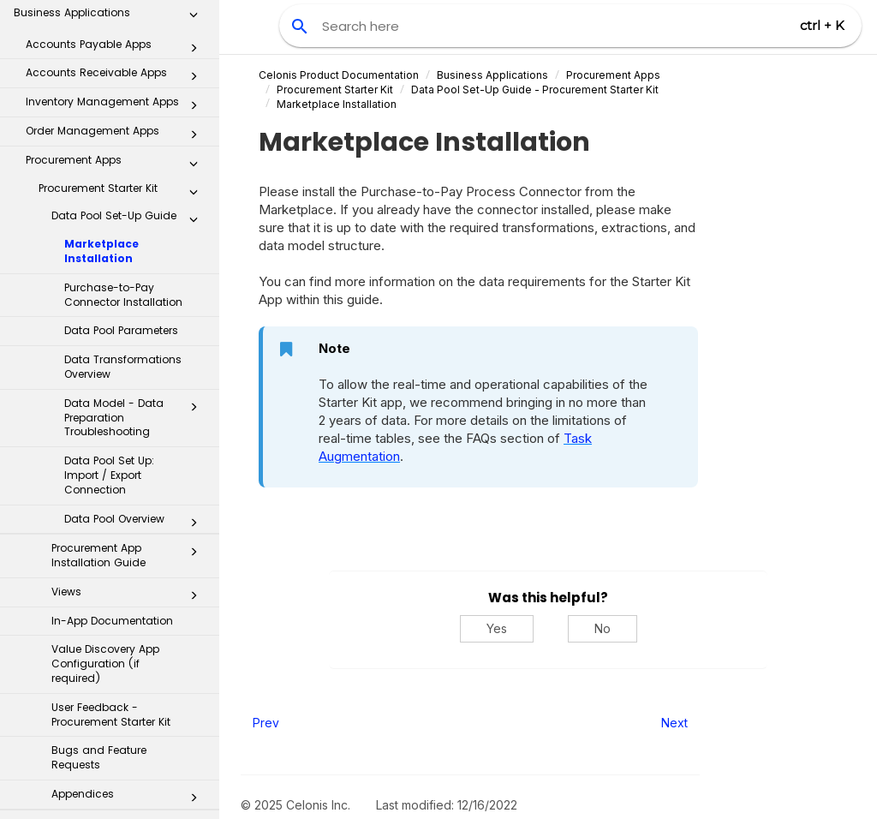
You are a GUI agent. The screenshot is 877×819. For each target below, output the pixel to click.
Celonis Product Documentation (339, 75)
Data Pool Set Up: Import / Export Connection (109, 244)
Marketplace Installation (101, 20)
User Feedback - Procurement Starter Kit (110, 484)
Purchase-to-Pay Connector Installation (123, 64)
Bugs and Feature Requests (98, 526)
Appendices (129, 567)
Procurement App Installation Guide (129, 324)
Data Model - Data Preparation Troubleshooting (135, 187)
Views (129, 365)
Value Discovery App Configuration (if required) (105, 433)
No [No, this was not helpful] (602, 628)
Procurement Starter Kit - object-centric (123, 600)
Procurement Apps (613, 75)
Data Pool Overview (135, 292)
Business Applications (492, 75)
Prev (266, 722)
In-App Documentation (112, 390)
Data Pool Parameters (121, 100)
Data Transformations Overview (123, 136)
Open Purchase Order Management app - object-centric (123, 651)
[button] (193, 180)
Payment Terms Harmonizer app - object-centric (123, 744)
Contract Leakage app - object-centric (123, 701)
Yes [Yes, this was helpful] (496, 628)
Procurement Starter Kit (335, 89)
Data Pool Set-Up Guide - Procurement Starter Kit (535, 89)
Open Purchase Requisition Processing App (123, 788)
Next (674, 722)
